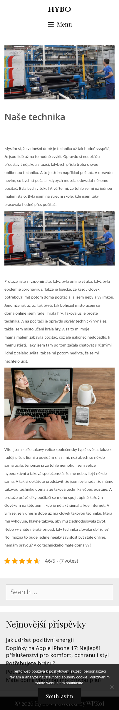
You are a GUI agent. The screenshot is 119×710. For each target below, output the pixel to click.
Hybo (59, 9)
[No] (112, 687)
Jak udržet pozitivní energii (40, 639)
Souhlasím (59, 696)
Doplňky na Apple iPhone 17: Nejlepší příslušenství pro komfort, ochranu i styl (57, 651)
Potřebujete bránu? (30, 663)
